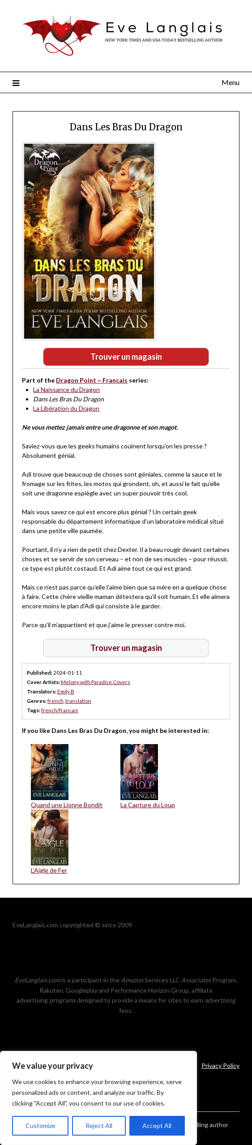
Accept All (156, 1125)
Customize (41, 1125)
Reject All (98, 1125)
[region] (98, 1098)
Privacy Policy (220, 1065)
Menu (230, 82)
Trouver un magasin (126, 357)
